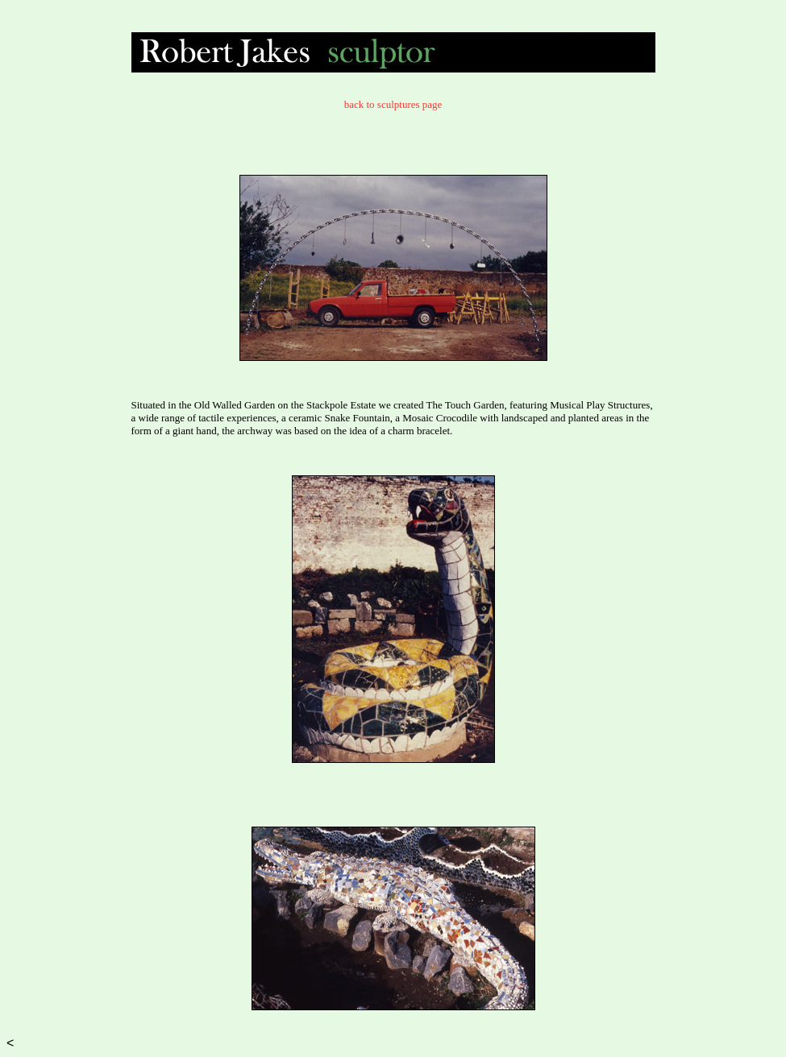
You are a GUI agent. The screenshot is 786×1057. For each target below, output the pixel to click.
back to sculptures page (393, 104)
